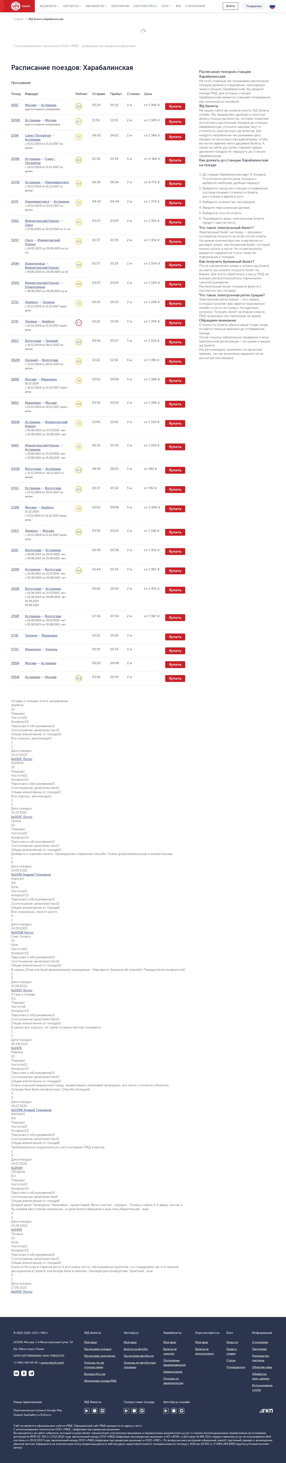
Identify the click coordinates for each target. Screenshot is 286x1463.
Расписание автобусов (139, 1355)
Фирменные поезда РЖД (100, 1380)
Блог (165, 6)
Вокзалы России (94, 1374)
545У (15, 240)
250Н (15, 283)
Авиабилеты (94, 6)
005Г (15, 105)
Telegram (31, 1373)
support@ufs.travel (52, 1362)
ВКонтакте (16, 1373)
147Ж (15, 182)
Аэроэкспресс (145, 6)
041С (15, 488)
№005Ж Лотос (22, 932)
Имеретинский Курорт (42, 221)
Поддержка (253, 6)
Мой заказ (90, 1342)
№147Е (16, 1048)
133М (15, 507)
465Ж (15, 422)
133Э (15, 530)
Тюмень (49, 302)
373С (15, 302)
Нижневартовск (57, 182)
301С (15, 340)
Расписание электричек (99, 1355)
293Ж (15, 588)
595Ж (15, 677)
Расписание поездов (97, 1349)
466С (15, 445)
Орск (29, 225)
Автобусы (70, 6)
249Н (15, 263)
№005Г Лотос (22, 759)
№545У (16, 1229)
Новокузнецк (35, 263)
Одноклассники (24, 1373)
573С (15, 649)
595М (15, 663)
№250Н (17, 1168)
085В (15, 379)
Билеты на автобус (136, 1349)
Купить (175, 106)
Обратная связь (262, 1367)
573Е (14, 635)
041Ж (15, 468)
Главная (18, 19)
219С (15, 550)
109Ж (15, 159)
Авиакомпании (172, 1371)
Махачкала (49, 379)
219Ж (15, 569)
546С (15, 221)
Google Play (87, 1410)
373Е (14, 321)
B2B (178, 6)
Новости (232, 1342)
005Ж (15, 120)
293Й (15, 616)
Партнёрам (259, 1349)
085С (15, 402)
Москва (30, 105)
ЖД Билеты (48, 6)
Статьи (230, 1360)
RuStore (102, 1410)
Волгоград (33, 340)
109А (15, 135)
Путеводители (235, 1367)
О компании (195, 6)
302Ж (15, 360)
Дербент (31, 302)
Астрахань (48, 105)
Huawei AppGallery (94, 1410)
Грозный (52, 340)
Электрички (120, 6)
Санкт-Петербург (38, 135)
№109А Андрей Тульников (31, 874)
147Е (14, 201)
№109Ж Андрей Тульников (31, 1110)
